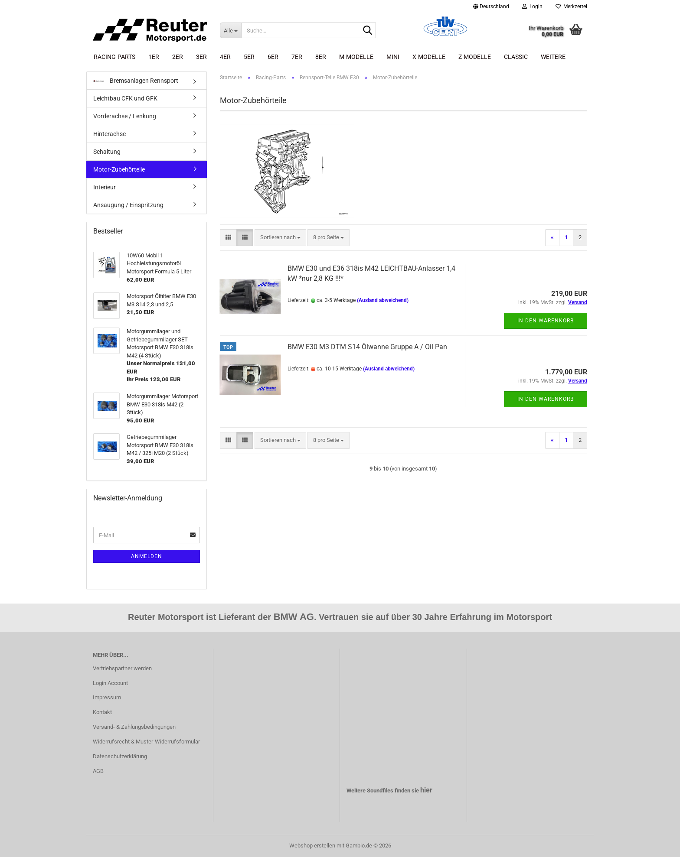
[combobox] (280, 237)
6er (273, 56)
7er (296, 56)
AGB (98, 771)
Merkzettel (571, 6)
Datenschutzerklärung (120, 756)
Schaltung (107, 151)
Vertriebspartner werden (122, 668)
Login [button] (532, 6)
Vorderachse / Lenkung (124, 116)
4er (225, 56)
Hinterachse (109, 133)
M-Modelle (356, 56)
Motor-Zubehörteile (119, 169)
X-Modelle (428, 56)
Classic (516, 56)
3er (201, 56)
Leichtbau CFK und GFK (125, 98)
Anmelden (146, 556)
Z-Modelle (474, 56)
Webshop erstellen (312, 845)
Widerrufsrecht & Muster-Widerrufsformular (146, 741)
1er (153, 56)
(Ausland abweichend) (383, 300)
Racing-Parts (114, 56)
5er (249, 56)
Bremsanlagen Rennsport (135, 80)
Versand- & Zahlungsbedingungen (134, 727)
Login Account (110, 683)
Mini (392, 56)
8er (320, 56)
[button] (491, 6)
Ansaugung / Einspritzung (128, 204)
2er (177, 56)
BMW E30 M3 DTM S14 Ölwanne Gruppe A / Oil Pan (367, 347)
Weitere (553, 56)
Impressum (107, 697)
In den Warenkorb (545, 321)
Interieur (104, 187)
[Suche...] (230, 30)
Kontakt (102, 712)
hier (426, 790)
